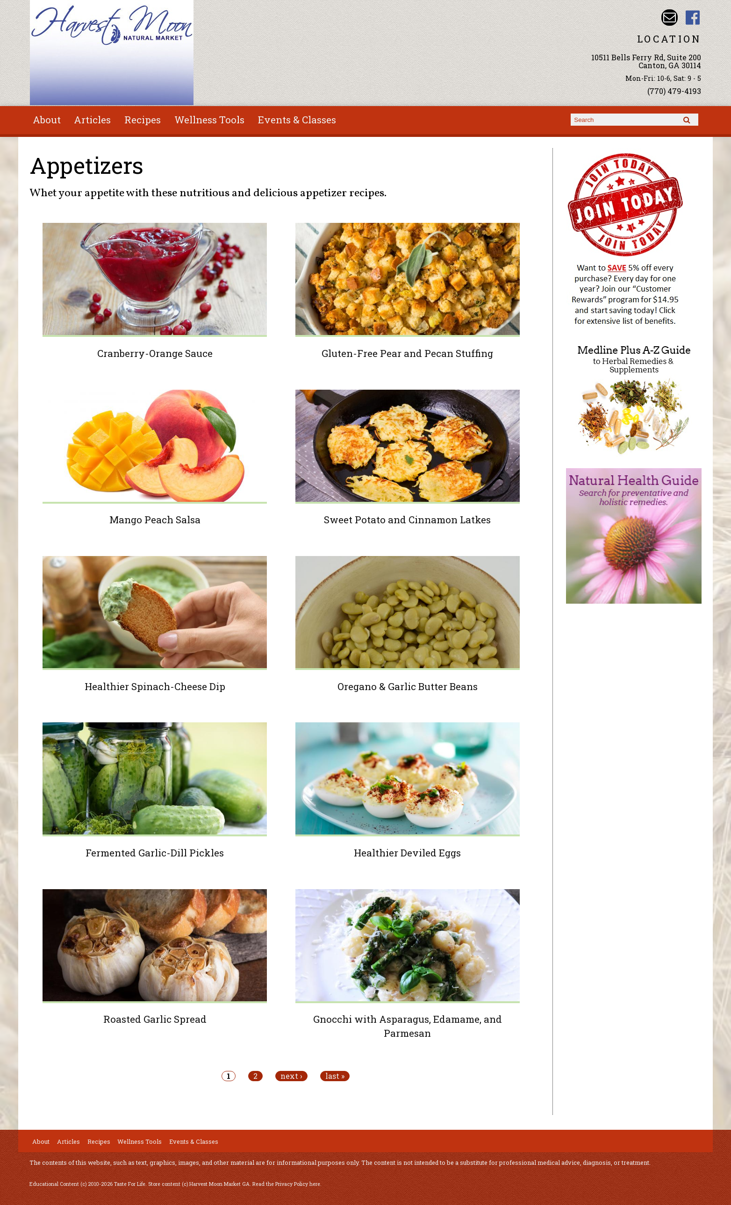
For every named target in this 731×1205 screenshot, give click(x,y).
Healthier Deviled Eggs (407, 852)
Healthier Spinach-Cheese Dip (155, 686)
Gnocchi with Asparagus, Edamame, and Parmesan (407, 1025)
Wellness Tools (209, 119)
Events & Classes (297, 119)
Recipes (142, 119)
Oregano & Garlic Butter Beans (407, 686)
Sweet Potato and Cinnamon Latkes (407, 519)
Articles (92, 119)
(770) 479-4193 (674, 91)
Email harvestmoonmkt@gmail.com (669, 17)
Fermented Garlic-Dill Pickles (155, 852)
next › (291, 1076)
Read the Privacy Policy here (286, 1184)
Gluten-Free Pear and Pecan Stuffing (407, 353)
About (47, 119)
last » (334, 1076)
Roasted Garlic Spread (155, 1019)
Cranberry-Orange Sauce (155, 353)
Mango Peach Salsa (155, 519)
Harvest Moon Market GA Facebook (693, 17)
